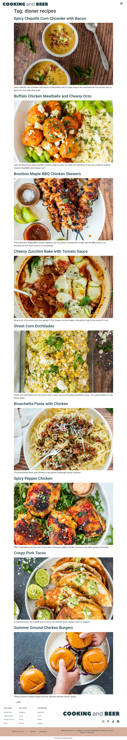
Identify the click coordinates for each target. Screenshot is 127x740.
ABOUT (33, 732)
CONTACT (43, 732)
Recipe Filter (8, 712)
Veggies (40, 723)
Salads (39, 719)
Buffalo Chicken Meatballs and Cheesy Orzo (52, 96)
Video (5, 723)
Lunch (21, 716)
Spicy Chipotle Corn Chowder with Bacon (50, 18)
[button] (121, 3)
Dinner (21, 719)
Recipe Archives (9, 719)
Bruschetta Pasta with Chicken (41, 403)
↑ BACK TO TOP (17, 732)
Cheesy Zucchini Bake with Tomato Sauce (51, 251)
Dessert (21, 723)
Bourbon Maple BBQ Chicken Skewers (47, 173)
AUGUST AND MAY (87, 732)
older (17, 702)
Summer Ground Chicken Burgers (43, 627)
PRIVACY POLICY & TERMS (71, 731)
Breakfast (22, 712)
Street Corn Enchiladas (34, 326)
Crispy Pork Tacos (30, 553)
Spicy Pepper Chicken (33, 478)
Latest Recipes (8, 716)
